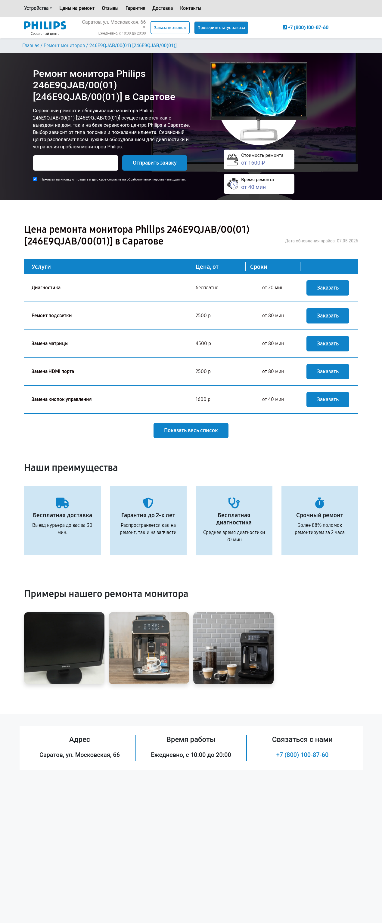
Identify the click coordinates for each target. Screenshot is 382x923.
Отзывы (110, 8)
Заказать (328, 287)
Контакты (190, 8)
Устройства (36, 8)
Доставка (162, 8)
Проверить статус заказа (221, 27)
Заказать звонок (170, 27)
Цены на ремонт (77, 8)
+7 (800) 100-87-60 (302, 754)
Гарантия (135, 8)
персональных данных (168, 179)
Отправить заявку (155, 162)
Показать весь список (191, 430)
